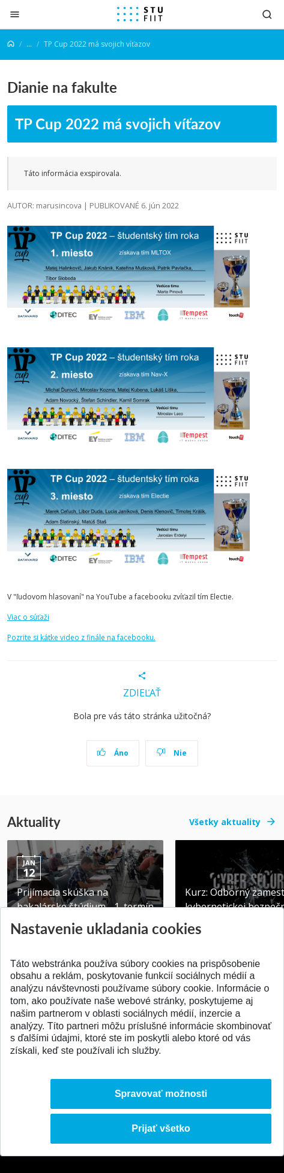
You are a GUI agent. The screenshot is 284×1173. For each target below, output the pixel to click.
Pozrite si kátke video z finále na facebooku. (81, 637)
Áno (112, 753)
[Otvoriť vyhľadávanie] (267, 14)
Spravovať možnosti (161, 1094)
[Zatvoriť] (14, 14)
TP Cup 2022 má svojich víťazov (118, 124)
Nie (171, 753)
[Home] (10, 44)
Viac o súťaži (28, 617)
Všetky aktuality (225, 822)
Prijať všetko (160, 1128)
